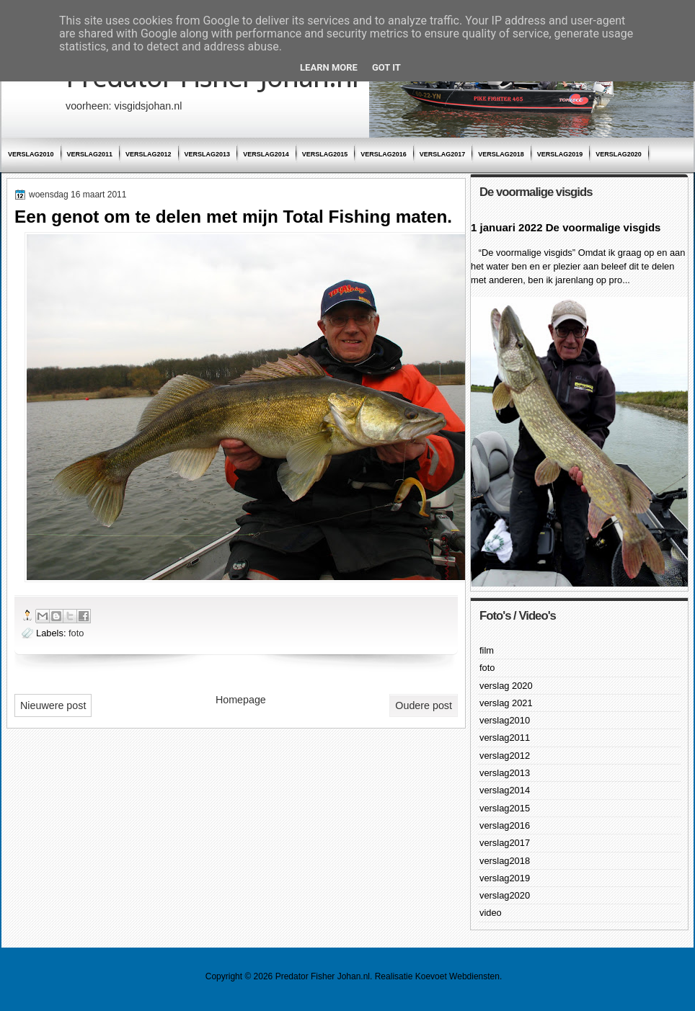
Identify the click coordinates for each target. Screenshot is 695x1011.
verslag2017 (443, 154)
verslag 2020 (506, 685)
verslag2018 (501, 154)
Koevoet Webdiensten (457, 976)
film (486, 650)
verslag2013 (208, 154)
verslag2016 (383, 154)
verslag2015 (325, 154)
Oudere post (423, 705)
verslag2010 (31, 154)
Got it (386, 67)
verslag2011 (90, 154)
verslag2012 (148, 154)
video (490, 912)
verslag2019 (560, 154)
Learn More (329, 67)
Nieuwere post (53, 705)
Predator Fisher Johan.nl (322, 976)
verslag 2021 (506, 703)
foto (76, 633)
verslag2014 (266, 154)
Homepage (241, 699)
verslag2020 (619, 154)
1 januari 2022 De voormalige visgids (565, 227)
